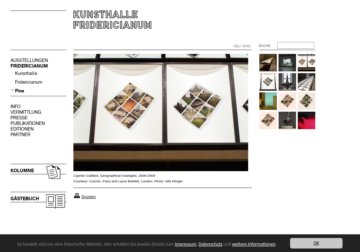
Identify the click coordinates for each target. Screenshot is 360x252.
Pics (19, 90)
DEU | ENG (242, 46)
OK (316, 243)
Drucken (88, 197)
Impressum (185, 244)
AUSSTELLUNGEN (29, 60)
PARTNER (20, 134)
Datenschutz (210, 244)
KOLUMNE (22, 170)
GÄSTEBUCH (24, 198)
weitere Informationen (253, 244)
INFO (15, 106)
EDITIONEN (22, 129)
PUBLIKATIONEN (27, 123)
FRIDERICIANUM (29, 66)
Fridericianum (28, 82)
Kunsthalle (26, 73)
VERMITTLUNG (25, 112)
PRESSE (19, 117)
